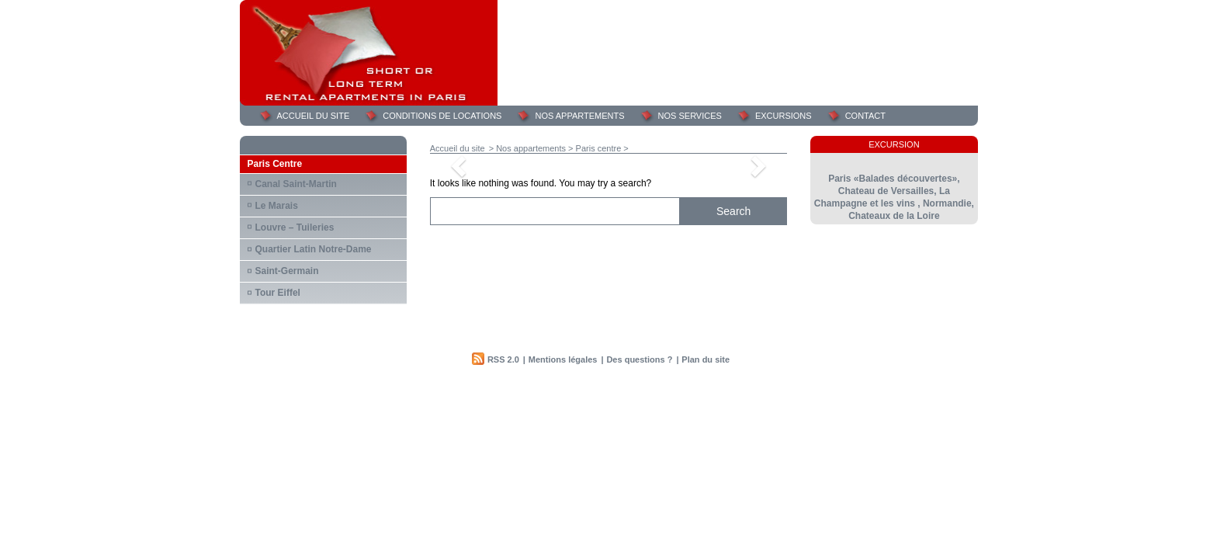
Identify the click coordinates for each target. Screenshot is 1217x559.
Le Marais (276, 205)
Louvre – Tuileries (295, 227)
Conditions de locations (442, 115)
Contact (865, 115)
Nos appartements (579, 115)
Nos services (690, 115)
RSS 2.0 (503, 359)
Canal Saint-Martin (296, 184)
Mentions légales (563, 359)
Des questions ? (639, 359)
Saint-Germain (287, 271)
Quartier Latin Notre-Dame (313, 249)
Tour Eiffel (277, 292)
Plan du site (705, 359)
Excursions (783, 115)
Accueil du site (313, 115)
